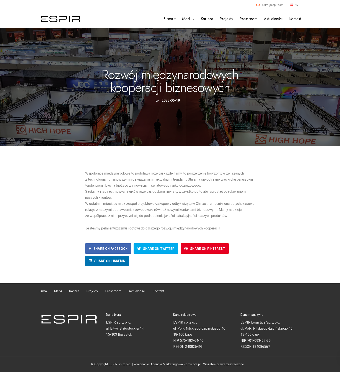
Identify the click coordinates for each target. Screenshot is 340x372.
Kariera (207, 19)
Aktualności (273, 19)
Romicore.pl (192, 364)
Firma (168, 19)
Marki (187, 19)
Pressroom (248, 19)
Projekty (226, 19)
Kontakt (295, 19)
